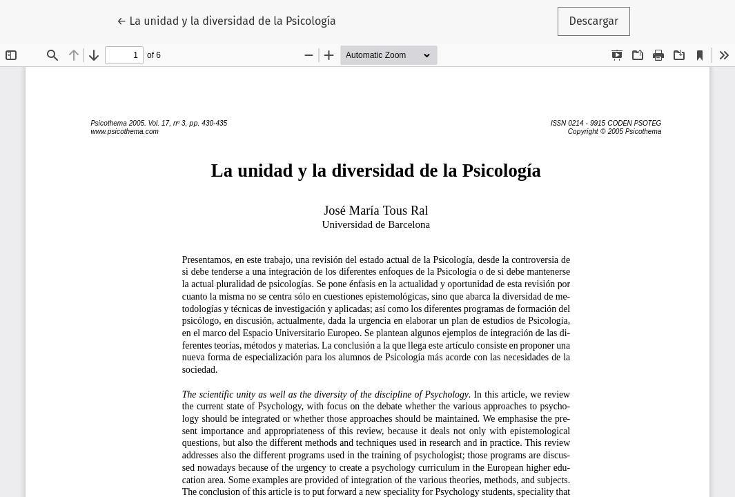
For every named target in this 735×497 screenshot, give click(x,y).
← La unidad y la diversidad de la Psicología (226, 20)
